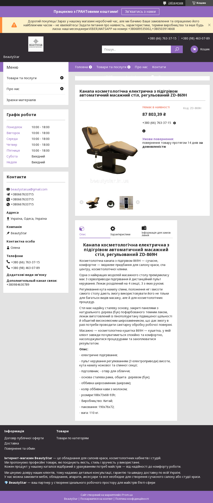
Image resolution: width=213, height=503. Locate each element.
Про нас (141, 67)
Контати (159, 67)
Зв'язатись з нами (140, 11)
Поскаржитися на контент (96, 499)
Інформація (140, 76)
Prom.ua (127, 495)
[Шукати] (177, 49)
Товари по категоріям (72, 438)
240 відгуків (175, 3)
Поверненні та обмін (19, 448)
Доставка (11, 443)
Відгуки (164, 76)
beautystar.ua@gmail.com (29, 189)
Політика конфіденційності (132, 499)
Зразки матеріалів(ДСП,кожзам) (101, 76)
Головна (81, 67)
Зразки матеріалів (21, 100)
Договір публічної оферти (24, 438)
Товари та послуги (111, 67)
